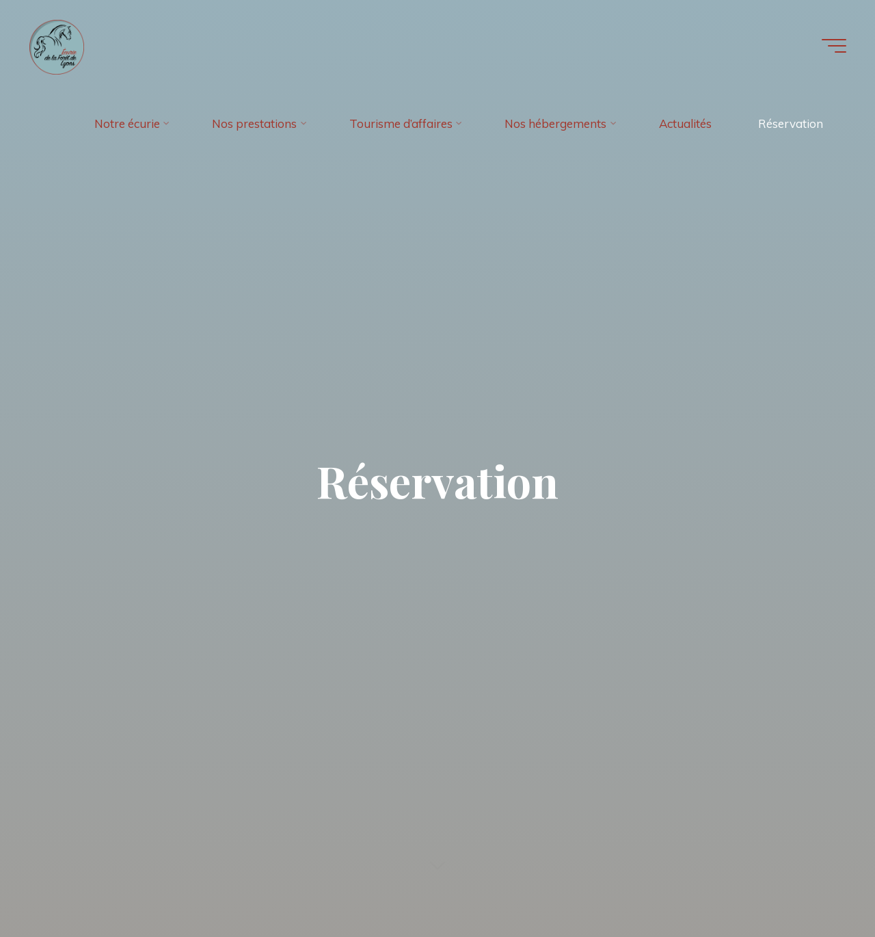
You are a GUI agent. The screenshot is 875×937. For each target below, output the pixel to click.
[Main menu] (834, 46)
